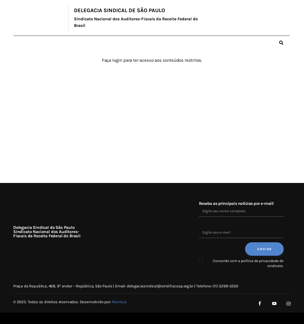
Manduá (119, 301)
